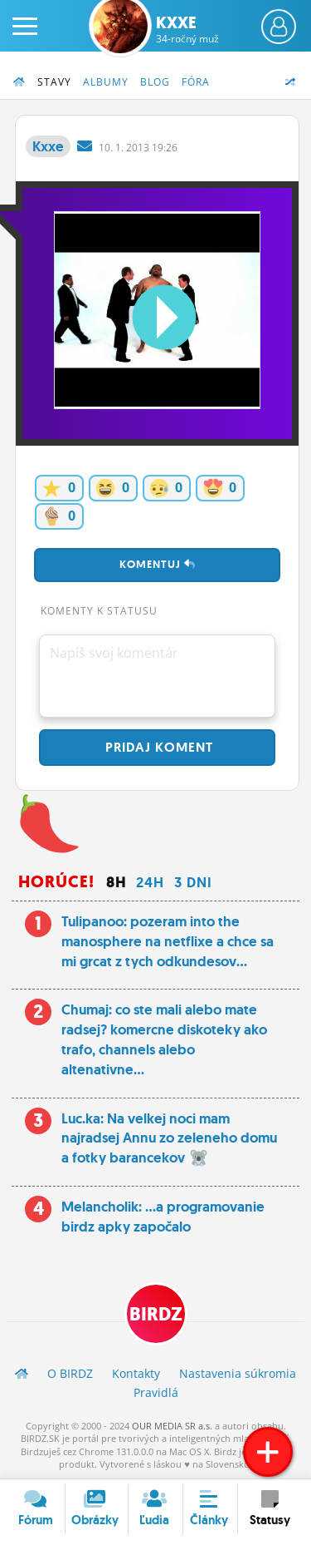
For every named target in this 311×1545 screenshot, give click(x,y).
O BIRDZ (70, 1373)
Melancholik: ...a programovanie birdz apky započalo (163, 1216)
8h (116, 882)
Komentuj (157, 564)
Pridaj (157, 747)
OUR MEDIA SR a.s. (172, 1425)
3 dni (193, 882)
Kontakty (136, 1373)
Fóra (196, 82)
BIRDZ (155, 1314)
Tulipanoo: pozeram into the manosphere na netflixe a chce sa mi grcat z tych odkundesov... (167, 941)
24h (150, 882)
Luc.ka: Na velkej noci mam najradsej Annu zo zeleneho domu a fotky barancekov (169, 1138)
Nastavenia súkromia (237, 1373)
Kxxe (187, 29)
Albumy (106, 82)
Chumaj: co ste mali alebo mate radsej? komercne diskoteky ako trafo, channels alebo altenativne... (164, 1039)
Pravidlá (156, 1392)
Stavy (54, 82)
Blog (155, 82)
